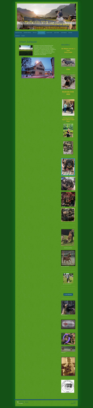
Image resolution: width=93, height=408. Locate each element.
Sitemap (26, 402)
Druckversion (20, 402)
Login (74, 402)
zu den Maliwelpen (68, 294)
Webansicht (73, 403)
